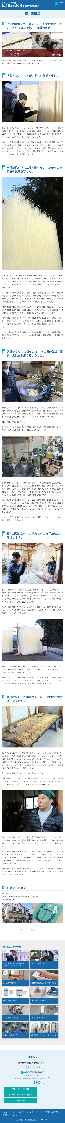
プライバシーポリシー (34, 1112)
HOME (5, 1112)
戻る (32, 930)
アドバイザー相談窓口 (20, 1089)
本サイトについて (17, 1112)
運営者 (5, 1115)
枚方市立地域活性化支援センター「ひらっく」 (32, 1078)
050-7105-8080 (34, 1072)
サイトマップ (15, 1115)
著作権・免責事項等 (51, 1112)
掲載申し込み (21, 1100)
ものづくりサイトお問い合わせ (20, 1095)
